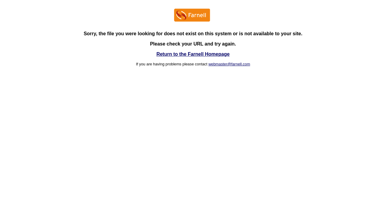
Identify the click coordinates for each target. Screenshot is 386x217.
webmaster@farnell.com (229, 64)
